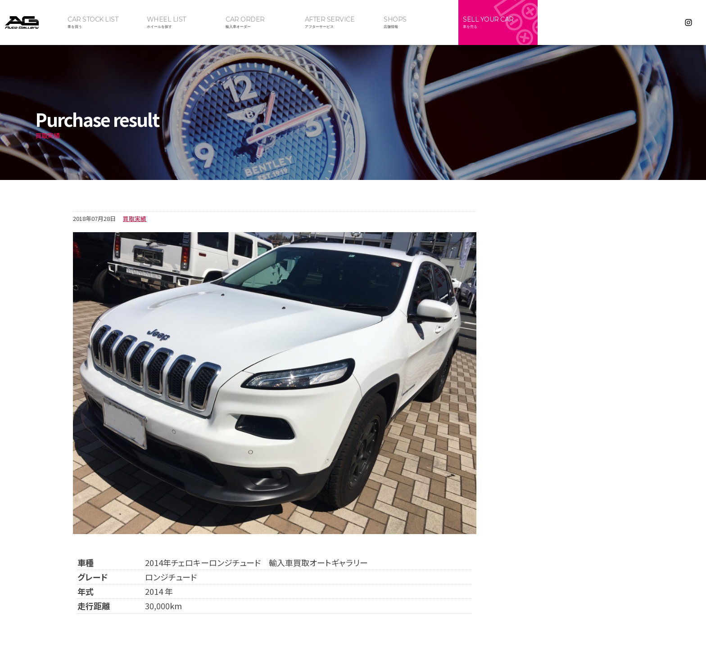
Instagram (688, 22)
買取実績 (134, 218)
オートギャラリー (32, 22)
